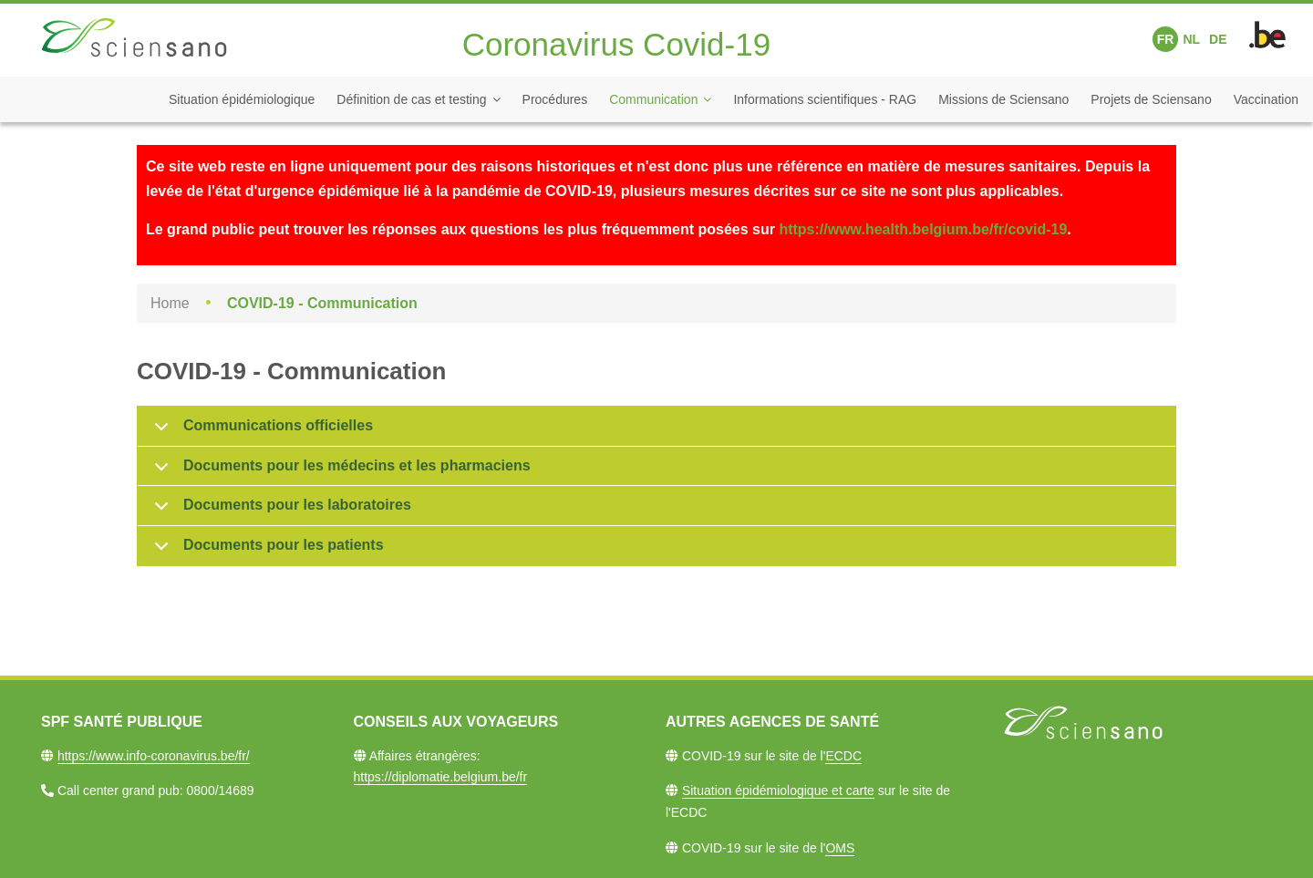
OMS (839, 848)
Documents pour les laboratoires (279, 511)
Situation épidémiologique (242, 99)
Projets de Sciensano (1151, 99)
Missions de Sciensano (1003, 99)
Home (170, 303)
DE (1217, 39)
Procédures (555, 99)
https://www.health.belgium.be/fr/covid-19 (923, 229)
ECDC (843, 756)
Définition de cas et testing (411, 99)
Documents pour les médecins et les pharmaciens (339, 472)
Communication (653, 99)
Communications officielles (260, 432)
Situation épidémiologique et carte (778, 790)
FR (1165, 39)
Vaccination (1266, 99)
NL (1191, 39)
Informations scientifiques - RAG (824, 99)
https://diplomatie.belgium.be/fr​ (441, 777)
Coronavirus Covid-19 (616, 44)
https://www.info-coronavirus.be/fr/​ (153, 756)
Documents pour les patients (266, 551)
